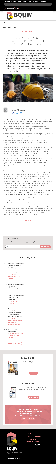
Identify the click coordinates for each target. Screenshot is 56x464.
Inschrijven (45, 246)
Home (5, 27)
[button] (36, 433)
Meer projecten (14, 343)
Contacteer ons (28, 418)
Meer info (33, 373)
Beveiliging (12, 27)
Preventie (28, 221)
